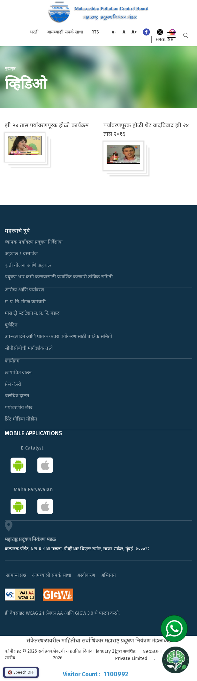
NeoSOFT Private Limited (138, 655)
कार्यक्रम (12, 361)
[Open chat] (175, 660)
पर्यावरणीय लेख (18, 407)
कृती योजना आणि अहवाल (28, 265)
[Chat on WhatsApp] (176, 628)
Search (185, 35)
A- (114, 32)
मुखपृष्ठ (10, 68)
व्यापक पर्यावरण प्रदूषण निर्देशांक (34, 242)
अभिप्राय (108, 575)
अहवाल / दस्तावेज (21, 253)
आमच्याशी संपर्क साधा (65, 32)
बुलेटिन (11, 325)
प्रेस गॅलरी (13, 384)
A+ (134, 32)
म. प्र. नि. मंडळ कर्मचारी (25, 301)
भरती (34, 32)
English (164, 39)
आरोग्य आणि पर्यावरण (24, 290)
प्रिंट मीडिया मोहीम (21, 419)
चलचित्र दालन (17, 396)
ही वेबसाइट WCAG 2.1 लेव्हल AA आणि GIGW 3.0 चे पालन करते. (62, 613)
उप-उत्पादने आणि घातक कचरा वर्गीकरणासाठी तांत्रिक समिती (58, 336)
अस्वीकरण (86, 575)
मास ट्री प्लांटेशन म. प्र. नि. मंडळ (32, 313)
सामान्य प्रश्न (16, 575)
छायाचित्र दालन (18, 372)
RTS (95, 32)
